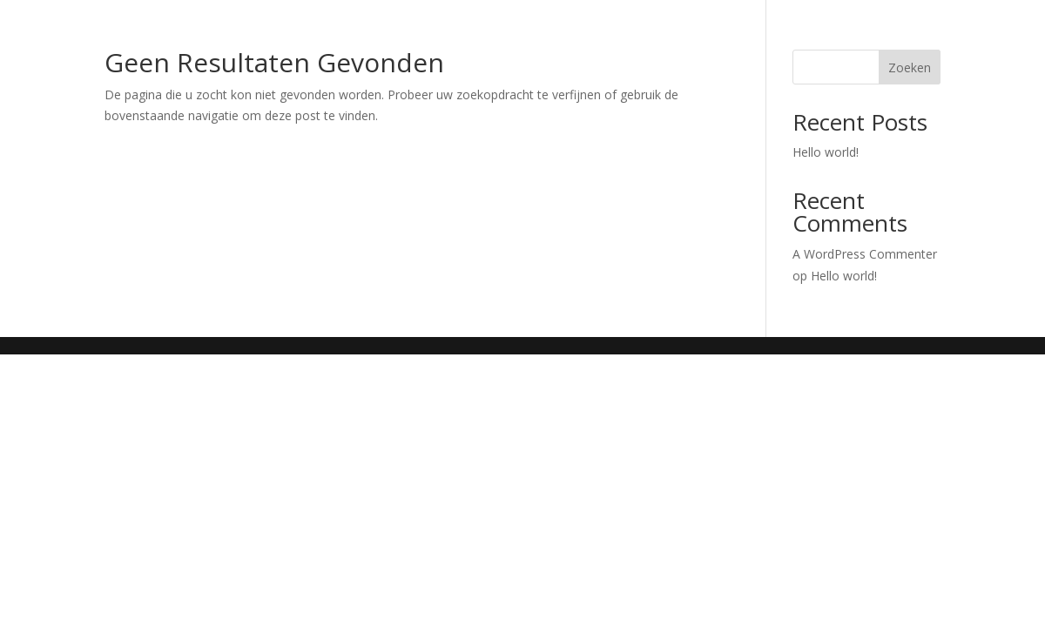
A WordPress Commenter (864, 254)
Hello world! (825, 152)
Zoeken (909, 67)
